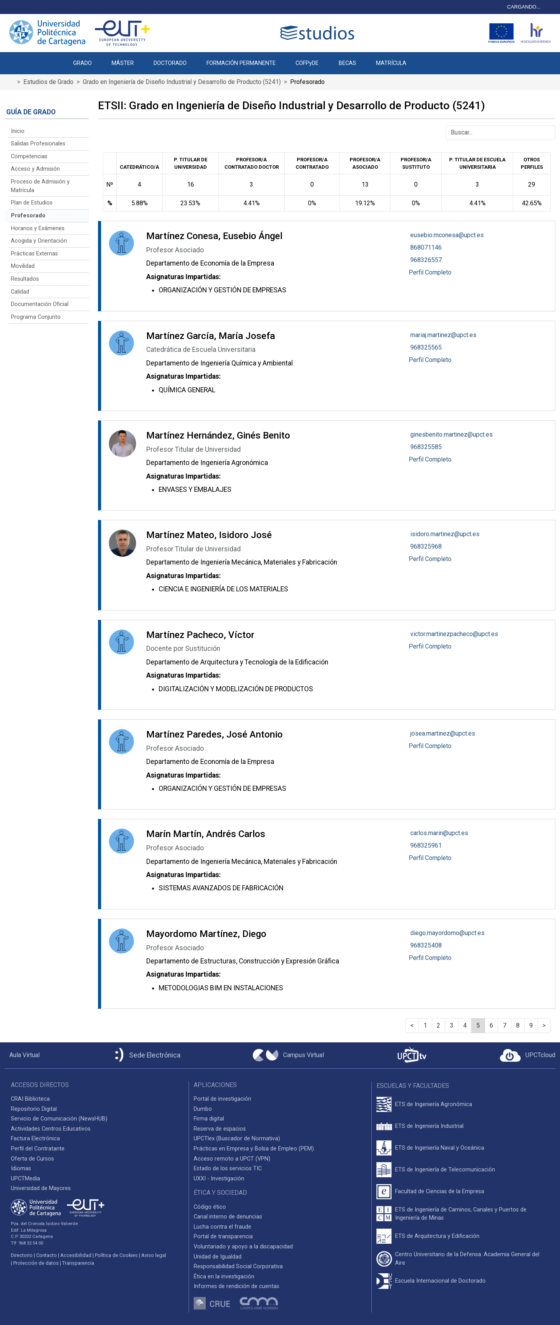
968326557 (426, 260)
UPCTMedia (25, 1178)
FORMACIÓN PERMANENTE (241, 63)
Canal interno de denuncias (228, 1216)
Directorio (22, 1255)
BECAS (347, 63)
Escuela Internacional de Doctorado (440, 1281)
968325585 (426, 447)
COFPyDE (307, 63)
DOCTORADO (170, 63)
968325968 (426, 546)
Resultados (25, 279)
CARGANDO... (524, 7)
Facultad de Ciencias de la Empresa (439, 1191)
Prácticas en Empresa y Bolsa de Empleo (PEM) (254, 1148)
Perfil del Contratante (38, 1148)
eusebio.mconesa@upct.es (447, 235)
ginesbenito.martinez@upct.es (451, 434)
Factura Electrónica (35, 1138)
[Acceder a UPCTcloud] (527, 1055)
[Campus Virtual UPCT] (288, 1055)
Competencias (29, 156)
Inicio (17, 131)
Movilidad (23, 266)
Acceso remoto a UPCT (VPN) (232, 1158)
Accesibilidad (75, 1255)
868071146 (426, 247)
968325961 (426, 845)
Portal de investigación (222, 1099)
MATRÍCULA (391, 63)
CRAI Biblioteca (30, 1099)
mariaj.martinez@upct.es (443, 335)
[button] (426, 59)
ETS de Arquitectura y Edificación (437, 1236)
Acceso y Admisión (35, 169)
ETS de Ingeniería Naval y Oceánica (439, 1148)
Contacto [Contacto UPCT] (46, 1255)
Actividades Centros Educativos (51, 1129)
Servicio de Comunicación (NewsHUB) (59, 1118)
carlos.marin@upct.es (439, 833)
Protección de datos (36, 1263)
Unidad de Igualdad (218, 1256)
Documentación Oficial (39, 304)
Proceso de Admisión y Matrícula (40, 186)
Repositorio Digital (34, 1109)
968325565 (426, 347)
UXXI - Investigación (219, 1178)
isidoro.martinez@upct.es (445, 534)
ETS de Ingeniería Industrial (429, 1126)
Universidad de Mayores (41, 1188)
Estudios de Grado (48, 82)
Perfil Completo (430, 272)
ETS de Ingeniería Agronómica (433, 1104)
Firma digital (209, 1118)
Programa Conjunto (36, 317)
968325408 (426, 945)
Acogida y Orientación (39, 241)
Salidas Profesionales (38, 143)
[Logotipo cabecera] (318, 33)
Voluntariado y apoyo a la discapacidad (243, 1246)
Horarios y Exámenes (38, 228)
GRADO (82, 63)
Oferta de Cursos (32, 1158)
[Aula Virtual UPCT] (22, 1055)
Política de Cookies (116, 1255)
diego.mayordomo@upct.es (447, 933)
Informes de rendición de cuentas (236, 1286)
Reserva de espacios (220, 1129)
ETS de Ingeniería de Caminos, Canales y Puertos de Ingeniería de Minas (461, 1214)
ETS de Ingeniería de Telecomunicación (445, 1169)
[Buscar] (500, 132)
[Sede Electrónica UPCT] (146, 1055)
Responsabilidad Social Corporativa (238, 1266)
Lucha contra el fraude (222, 1227)
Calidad (20, 291)
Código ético (210, 1207)
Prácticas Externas (34, 253)
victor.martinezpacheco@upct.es (454, 634)
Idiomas (21, 1168)
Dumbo (203, 1109)
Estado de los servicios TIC (228, 1168)
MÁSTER (123, 63)
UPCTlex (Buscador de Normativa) (237, 1138)
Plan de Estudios (31, 202)
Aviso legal (153, 1255)
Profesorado (28, 215)
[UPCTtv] (411, 1055)
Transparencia (78, 1263)
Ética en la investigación (224, 1276)
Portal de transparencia (223, 1236)
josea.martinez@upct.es (442, 733)
